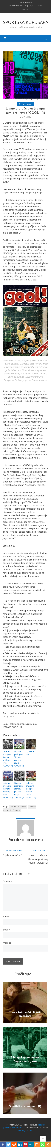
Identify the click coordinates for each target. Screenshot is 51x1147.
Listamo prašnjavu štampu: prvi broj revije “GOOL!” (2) (19, 758)
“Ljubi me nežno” (30, 753)
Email (6, 929)
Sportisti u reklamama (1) (25, 1106)
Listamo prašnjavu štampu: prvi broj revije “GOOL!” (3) (19, 790)
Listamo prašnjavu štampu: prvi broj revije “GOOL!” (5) (8, 790)
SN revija (22, 806)
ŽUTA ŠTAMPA (25, 104)
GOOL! (13, 806)
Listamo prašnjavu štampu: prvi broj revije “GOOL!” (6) (31, 790)
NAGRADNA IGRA (15, 6)
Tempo (16, 810)
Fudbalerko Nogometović (25, 839)
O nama (25, 9)
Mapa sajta (29, 6)
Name (7, 916)
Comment (8, 881)
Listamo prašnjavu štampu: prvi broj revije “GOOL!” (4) (8, 758)
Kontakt (39, 6)
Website (7, 942)
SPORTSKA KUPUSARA (25, 22)
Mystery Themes (25, 1130)
